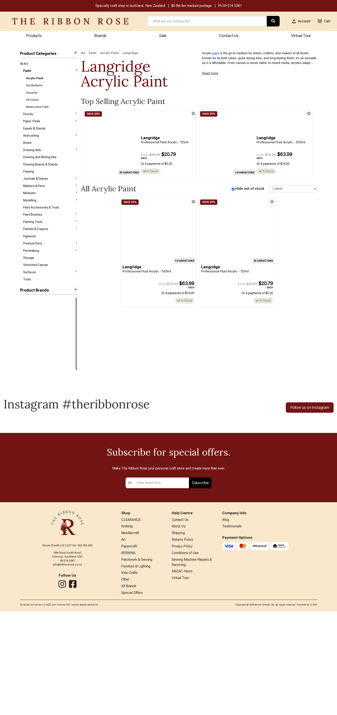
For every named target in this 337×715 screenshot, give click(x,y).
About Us (178, 625)
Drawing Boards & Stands (40, 172)
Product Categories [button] (48, 53)
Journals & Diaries (50, 187)
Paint (50, 72)
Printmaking (50, 264)
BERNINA (128, 654)
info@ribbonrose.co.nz (67, 662)
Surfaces (50, 287)
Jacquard (26, 378)
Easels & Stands (34, 134)
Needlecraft (130, 632)
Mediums (50, 203)
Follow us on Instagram (309, 423)
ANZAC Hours (182, 673)
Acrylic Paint (34, 80)
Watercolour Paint (37, 110)
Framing (28, 180)
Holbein (25, 325)
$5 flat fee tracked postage (191, 6)
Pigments (29, 249)
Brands (100, 36)
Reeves (25, 340)
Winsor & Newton (31, 317)
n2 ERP (313, 708)
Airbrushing (50, 141)
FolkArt (24, 371)
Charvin (25, 363)
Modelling (50, 210)
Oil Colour (32, 103)
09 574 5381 (232, 6)
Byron (24, 355)
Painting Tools (50, 233)
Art (83, 53)
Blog (225, 618)
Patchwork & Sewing (136, 660)
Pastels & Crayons (50, 241)
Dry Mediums (34, 87)
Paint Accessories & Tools (41, 218)
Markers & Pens (50, 195)
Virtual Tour (301, 36)
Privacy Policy (182, 646)
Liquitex (25, 332)
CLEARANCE (131, 618)
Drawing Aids (50, 157)
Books (27, 149)
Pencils (50, 118)
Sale (162, 36)
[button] (298, 22)
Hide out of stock (249, 189)
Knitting (127, 625)
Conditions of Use (185, 654)
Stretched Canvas (35, 279)
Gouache (32, 95)
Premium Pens (50, 256)
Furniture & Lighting (135, 668)
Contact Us (229, 36)
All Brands (128, 689)
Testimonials (232, 625)
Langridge (27, 386)
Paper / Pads (50, 126)
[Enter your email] (161, 580)
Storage (28, 272)
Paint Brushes (50, 226)
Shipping (178, 632)
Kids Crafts (129, 675)
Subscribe (200, 581)
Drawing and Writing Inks (40, 164)
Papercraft (129, 646)
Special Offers (132, 696)
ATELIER (25, 348)
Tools (27, 295)
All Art (24, 64)
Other (125, 682)
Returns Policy (182, 639)
